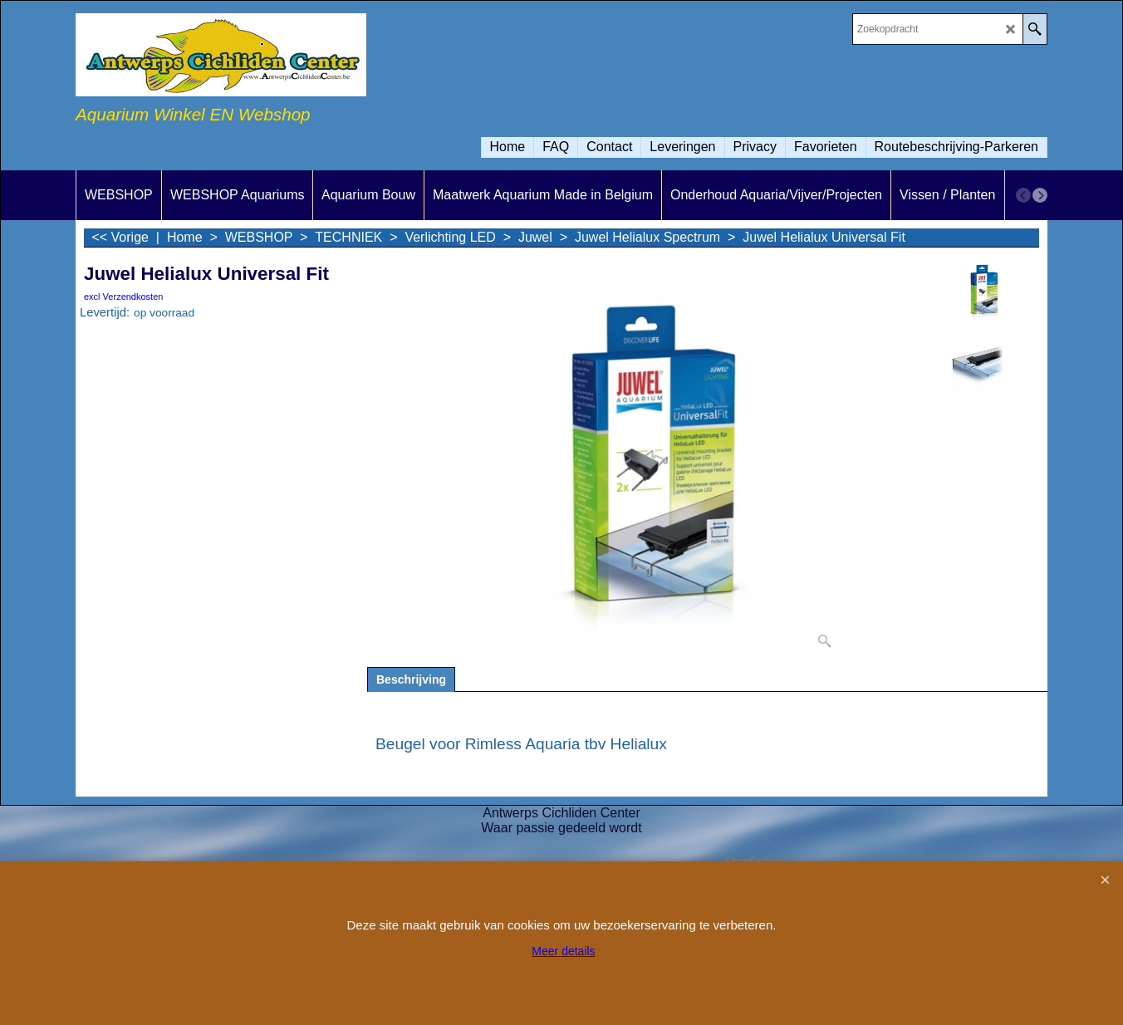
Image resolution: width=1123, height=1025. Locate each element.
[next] (1039, 195)
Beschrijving (411, 679)
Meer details (563, 951)
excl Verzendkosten (123, 297)
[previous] (1023, 195)
